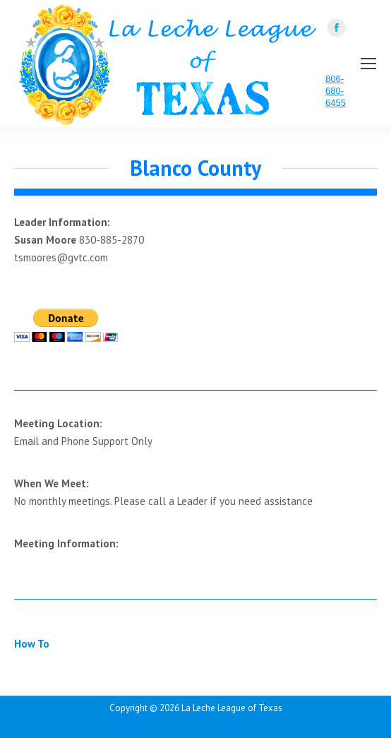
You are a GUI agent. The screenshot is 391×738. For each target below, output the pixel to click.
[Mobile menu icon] (368, 63)
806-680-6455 (335, 90)
